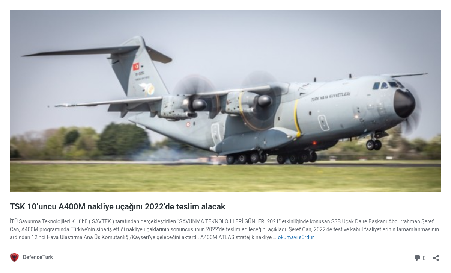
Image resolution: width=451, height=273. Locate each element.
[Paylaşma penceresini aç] (436, 255)
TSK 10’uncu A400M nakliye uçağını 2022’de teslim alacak (118, 206)
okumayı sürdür (296, 237)
